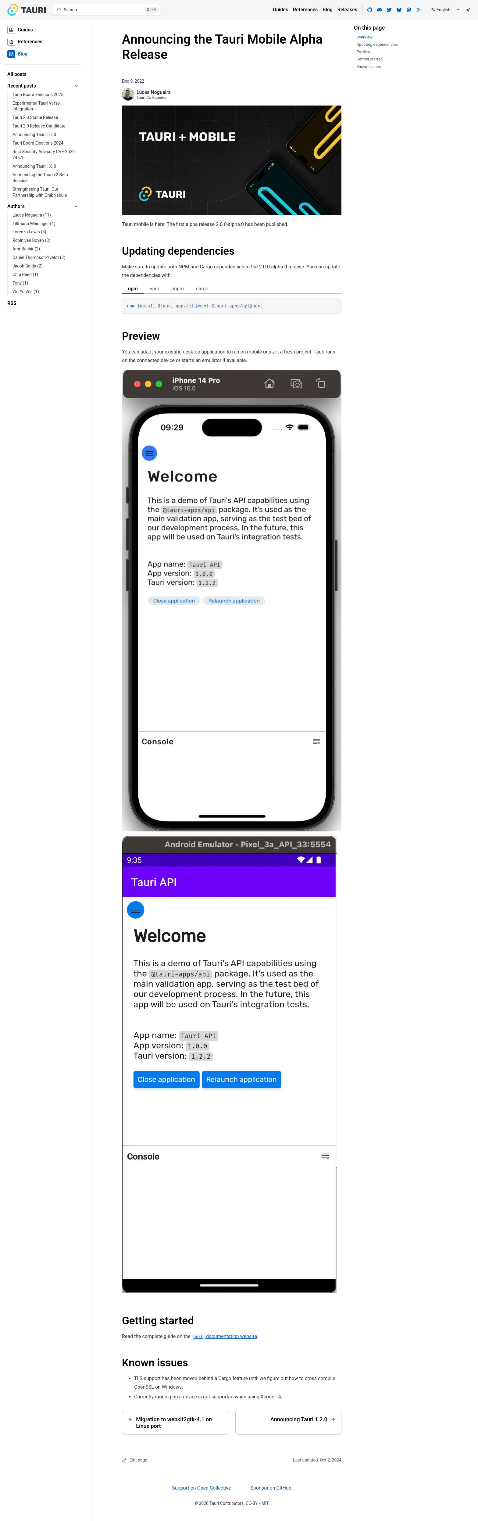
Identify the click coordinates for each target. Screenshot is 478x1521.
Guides (280, 10)
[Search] (106, 10)
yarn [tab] (154, 289)
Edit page (134, 1460)
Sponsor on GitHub (270, 1488)
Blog (327, 10)
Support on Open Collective (201, 1488)
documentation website (224, 1336)
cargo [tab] (202, 289)
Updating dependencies (178, 251)
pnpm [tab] (177, 289)
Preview (141, 336)
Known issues (155, 1363)
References (305, 10)
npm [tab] (133, 289)
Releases (347, 10)
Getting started (158, 1321)
